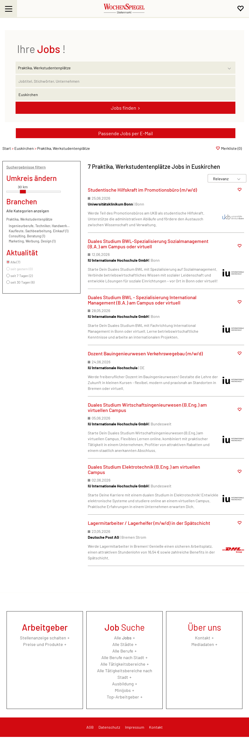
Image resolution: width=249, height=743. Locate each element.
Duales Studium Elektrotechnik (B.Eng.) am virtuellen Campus (144, 469)
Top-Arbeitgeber (123, 696)
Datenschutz (109, 727)
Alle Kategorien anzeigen (27, 210)
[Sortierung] (222, 179)
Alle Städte (122, 644)
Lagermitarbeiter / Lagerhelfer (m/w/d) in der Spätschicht (149, 523)
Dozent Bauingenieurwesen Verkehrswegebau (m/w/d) (145, 353)
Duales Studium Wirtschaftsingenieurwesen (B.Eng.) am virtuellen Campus (147, 407)
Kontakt (202, 637)
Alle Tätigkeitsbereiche (122, 664)
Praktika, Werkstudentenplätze (29, 219)
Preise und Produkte (43, 644)
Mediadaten (202, 644)
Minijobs (123, 690)
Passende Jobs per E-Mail (125, 133)
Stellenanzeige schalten (43, 637)
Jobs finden (123, 108)
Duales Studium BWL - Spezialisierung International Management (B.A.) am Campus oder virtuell (142, 299)
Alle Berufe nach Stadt (122, 657)
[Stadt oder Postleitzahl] (125, 94)
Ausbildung (123, 683)
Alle (123, 637)
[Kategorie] (121, 68)
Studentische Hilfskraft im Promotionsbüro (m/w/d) (142, 190)
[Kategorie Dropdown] (230, 66)
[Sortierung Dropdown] (239, 179)
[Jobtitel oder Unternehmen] (125, 81)
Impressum (134, 727)
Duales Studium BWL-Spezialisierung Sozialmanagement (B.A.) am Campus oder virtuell (148, 243)
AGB (90, 727)
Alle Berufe (122, 650)
